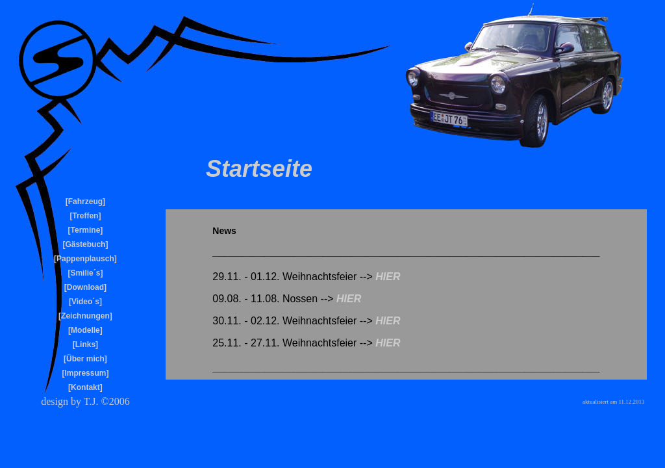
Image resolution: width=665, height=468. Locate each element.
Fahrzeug (85, 201)
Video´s (85, 301)
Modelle (85, 330)
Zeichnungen (85, 315)
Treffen (85, 215)
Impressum (85, 373)
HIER (387, 276)
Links (85, 344)
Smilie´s (85, 273)
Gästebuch (85, 244)
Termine (86, 230)
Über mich (85, 358)
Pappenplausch (85, 258)
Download (85, 287)
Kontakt (85, 387)
